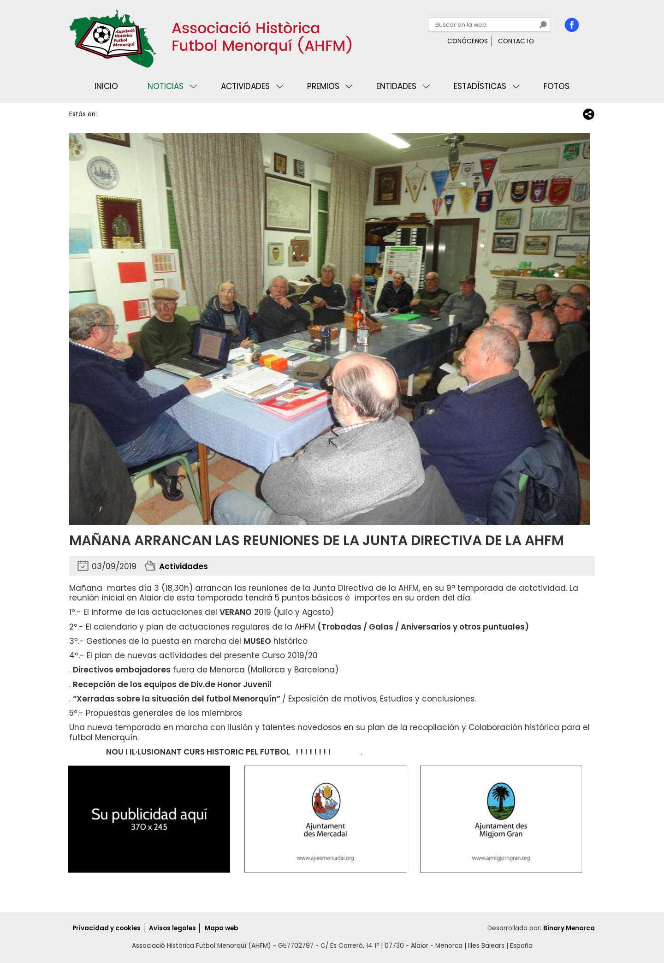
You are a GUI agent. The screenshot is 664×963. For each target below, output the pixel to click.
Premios (323, 86)
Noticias (166, 86)
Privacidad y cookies (106, 928)
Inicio (106, 86)
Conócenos (467, 41)
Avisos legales (172, 928)
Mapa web (221, 928)
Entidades (396, 86)
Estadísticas (480, 86)
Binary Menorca (569, 928)
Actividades (245, 86)
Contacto (516, 41)
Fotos (556, 86)
